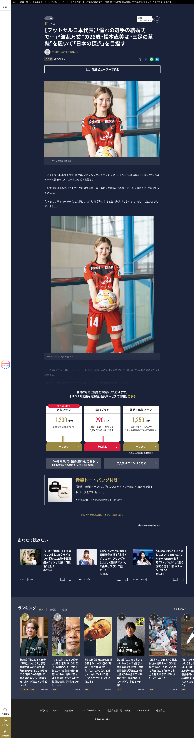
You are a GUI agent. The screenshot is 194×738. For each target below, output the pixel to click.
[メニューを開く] (5, 5)
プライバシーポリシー (89, 710)
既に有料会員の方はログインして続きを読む (102, 514)
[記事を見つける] (5, 711)
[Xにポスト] (140, 59)
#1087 (135, 579)
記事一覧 (24, 2)
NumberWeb (143, 710)
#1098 (23, 579)
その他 (54, 2)
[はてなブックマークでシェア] (157, 59)
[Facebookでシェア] (146, 59)
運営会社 (160, 710)
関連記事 (189, 723)
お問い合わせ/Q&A (49, 710)
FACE (52, 23)
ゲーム (143, 579)
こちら (132, 396)
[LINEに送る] (151, 59)
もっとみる (178, 609)
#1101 (49, 18)
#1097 (79, 579)
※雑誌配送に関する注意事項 (141, 453)
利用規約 (68, 710)
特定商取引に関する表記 (118, 710)
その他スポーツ (40, 2)
